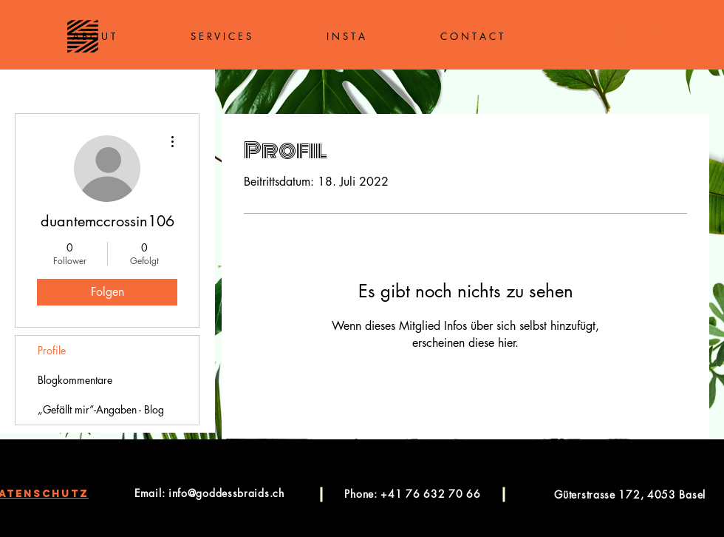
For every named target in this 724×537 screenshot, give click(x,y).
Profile (52, 350)
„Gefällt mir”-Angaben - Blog (101, 409)
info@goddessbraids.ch (226, 493)
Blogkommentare (75, 380)
